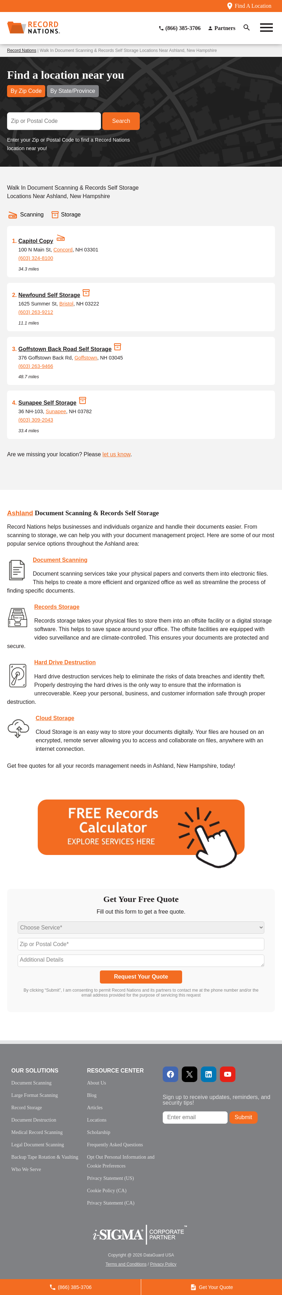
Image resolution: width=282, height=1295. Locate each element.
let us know (116, 454)
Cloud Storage (55, 718)
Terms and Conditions (126, 1264)
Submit (243, 1117)
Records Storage (56, 607)
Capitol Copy (35, 241)
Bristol (66, 304)
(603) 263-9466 (35, 366)
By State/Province (72, 91)
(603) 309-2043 (35, 420)
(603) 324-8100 (35, 258)
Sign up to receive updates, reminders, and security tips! (216, 1100)
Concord (62, 250)
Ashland (20, 513)
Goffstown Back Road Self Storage (65, 349)
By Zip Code (26, 91)
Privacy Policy (163, 1264)
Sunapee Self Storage (47, 403)
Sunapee (56, 411)
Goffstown (85, 358)
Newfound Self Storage (49, 295)
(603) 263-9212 (35, 312)
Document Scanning (60, 560)
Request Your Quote (141, 977)
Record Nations (21, 50)
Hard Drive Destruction (65, 662)
